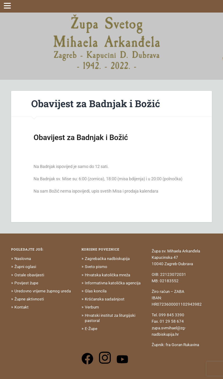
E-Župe (91, 328)
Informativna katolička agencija (113, 283)
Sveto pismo (96, 266)
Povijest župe (26, 283)
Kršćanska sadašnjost (104, 299)
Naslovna (22, 258)
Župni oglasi (25, 266)
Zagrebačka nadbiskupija (107, 258)
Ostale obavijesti (29, 275)
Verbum (92, 307)
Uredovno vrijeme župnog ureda (42, 291)
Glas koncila (96, 291)
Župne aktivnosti (29, 299)
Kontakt (21, 307)
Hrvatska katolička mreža (107, 275)
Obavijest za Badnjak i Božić (95, 103)
